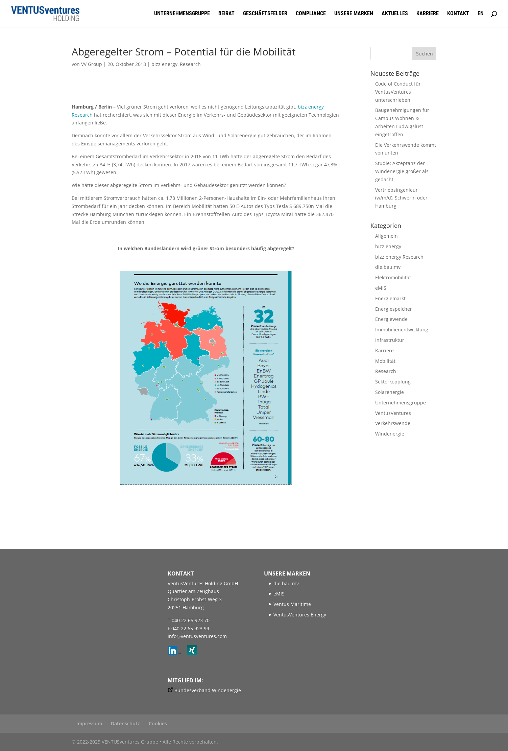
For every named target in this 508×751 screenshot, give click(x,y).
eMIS (380, 288)
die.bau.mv (388, 267)
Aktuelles (395, 14)
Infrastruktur (389, 340)
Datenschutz (125, 723)
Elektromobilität (393, 277)
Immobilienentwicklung (401, 329)
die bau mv (286, 583)
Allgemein (386, 236)
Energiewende (391, 319)
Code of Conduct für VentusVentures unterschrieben (398, 91)
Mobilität (385, 361)
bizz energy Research (399, 257)
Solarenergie (389, 392)
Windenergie (389, 433)
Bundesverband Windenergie (207, 690)
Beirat (226, 14)
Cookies (158, 723)
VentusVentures (393, 413)
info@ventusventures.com (197, 636)
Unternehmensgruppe (182, 14)
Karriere (427, 14)
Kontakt (458, 14)
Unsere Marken (353, 14)
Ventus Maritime (292, 604)
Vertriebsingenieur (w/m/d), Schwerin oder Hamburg (401, 198)
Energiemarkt (390, 298)
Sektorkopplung (393, 381)
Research (190, 64)
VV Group (91, 64)
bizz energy (164, 64)
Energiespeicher (393, 309)
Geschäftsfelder (265, 14)
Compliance (311, 14)
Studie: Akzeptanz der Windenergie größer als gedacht (402, 171)
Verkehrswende (392, 423)
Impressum (89, 723)
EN (481, 14)
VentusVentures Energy (299, 614)
